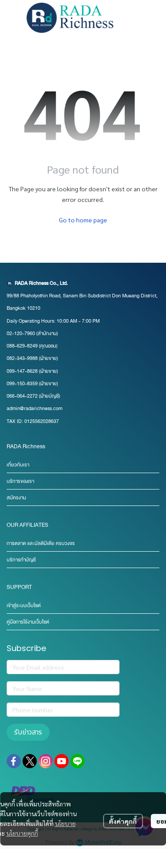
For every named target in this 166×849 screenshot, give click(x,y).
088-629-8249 (22, 346)
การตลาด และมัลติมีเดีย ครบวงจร (41, 543)
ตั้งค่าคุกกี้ (123, 821)
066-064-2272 (22, 396)
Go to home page (83, 220)
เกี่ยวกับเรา (18, 465)
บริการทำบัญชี (21, 560)
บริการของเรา (20, 481)
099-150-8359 (23, 383)
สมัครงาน (16, 498)
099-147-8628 (22, 371)
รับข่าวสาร (28, 732)
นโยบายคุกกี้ (22, 833)
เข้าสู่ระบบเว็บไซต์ (24, 605)
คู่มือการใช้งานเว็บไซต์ (28, 622)
